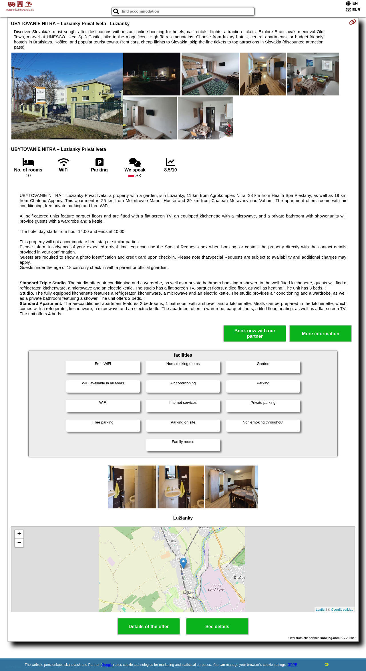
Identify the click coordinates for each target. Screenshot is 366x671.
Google (107, 665)
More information (320, 333)
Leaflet (320, 609)
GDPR (293, 665)
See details (217, 626)
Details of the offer (149, 626)
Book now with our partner (254, 333)
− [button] (19, 543)
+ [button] (19, 534)
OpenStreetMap (342, 609)
